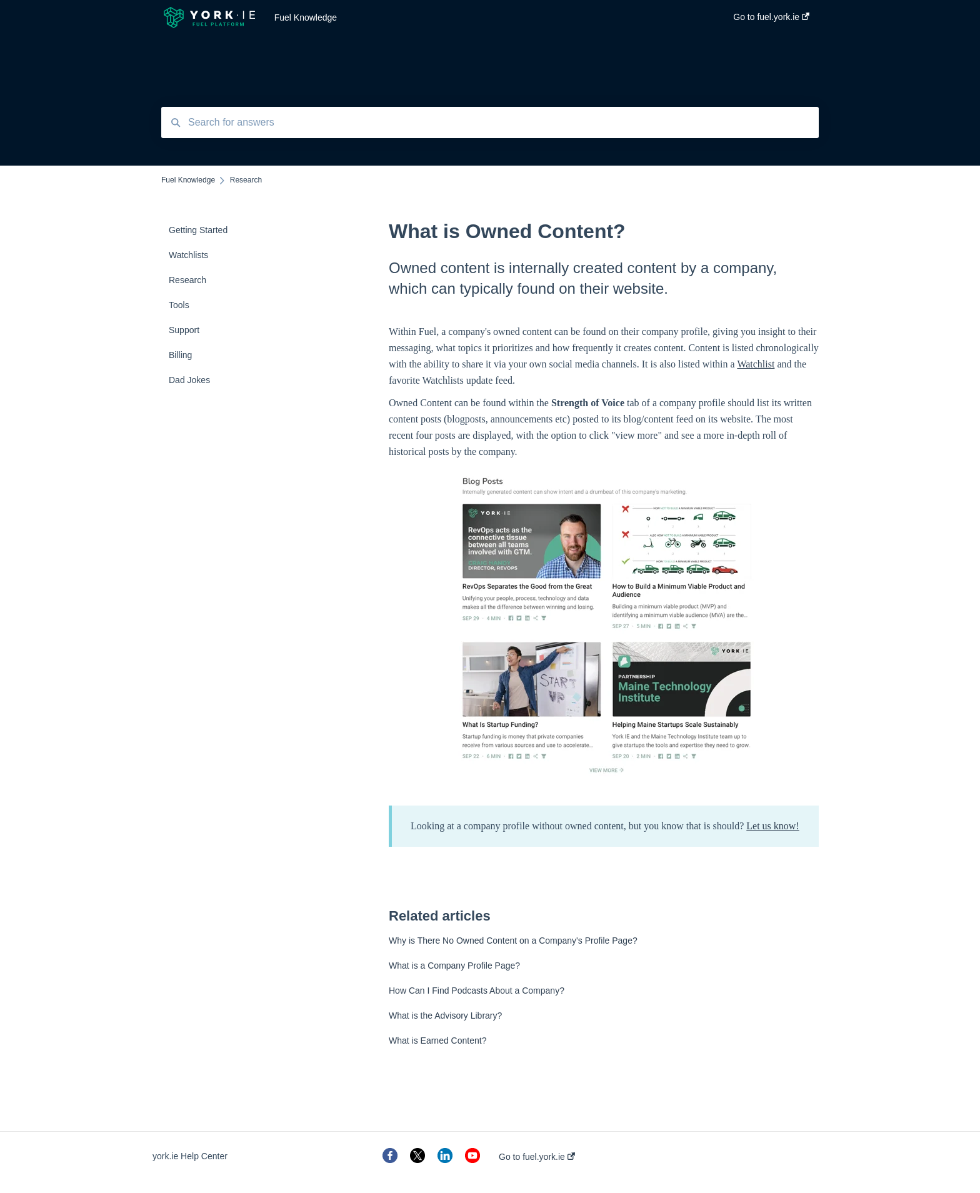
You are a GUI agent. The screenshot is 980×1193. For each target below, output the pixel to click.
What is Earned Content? (437, 1041)
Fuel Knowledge (305, 17)
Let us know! (772, 826)
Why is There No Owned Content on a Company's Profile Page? (513, 941)
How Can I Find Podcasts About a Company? (476, 991)
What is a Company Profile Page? (454, 966)
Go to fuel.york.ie (537, 1157)
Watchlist (755, 364)
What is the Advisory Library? (445, 1016)
